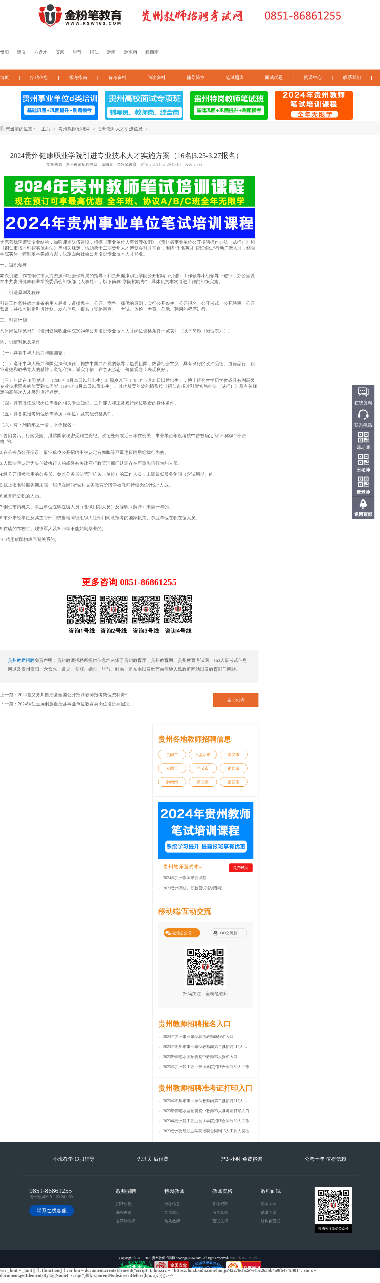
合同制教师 (126, 1221)
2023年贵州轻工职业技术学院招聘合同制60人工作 (206, 1067)
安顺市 (172, 768)
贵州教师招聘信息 (81, 164)
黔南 (111, 52)
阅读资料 (156, 77)
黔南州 (172, 782)
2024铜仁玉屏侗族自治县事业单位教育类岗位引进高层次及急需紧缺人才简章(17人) (100, 704)
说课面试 (268, 1204)
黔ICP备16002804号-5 (245, 1258)
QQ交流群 (229, 933)
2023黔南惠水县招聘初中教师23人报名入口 (200, 1057)
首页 (4, 77)
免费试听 (241, 868)
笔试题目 (172, 1212)
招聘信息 (39, 77)
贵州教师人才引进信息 (120, 128)
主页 (45, 128)
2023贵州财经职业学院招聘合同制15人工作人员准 (206, 1131)
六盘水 (41, 52)
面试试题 (274, 77)
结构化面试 (270, 1221)
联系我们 (352, 77)
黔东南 (130, 52)
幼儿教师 (172, 1221)
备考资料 (117, 77)
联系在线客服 (52, 1210)
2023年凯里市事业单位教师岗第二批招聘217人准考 (207, 1101)
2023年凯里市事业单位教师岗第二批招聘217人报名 (207, 1047)
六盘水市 (203, 755)
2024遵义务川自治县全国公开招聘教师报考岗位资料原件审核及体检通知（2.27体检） (102, 694)
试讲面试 (268, 1212)
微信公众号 (182, 933)
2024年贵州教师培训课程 (184, 878)
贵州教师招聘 (21, 660)
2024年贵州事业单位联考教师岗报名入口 (198, 1037)
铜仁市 (233, 768)
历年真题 (220, 1212)
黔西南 (152, 52)
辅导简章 (196, 77)
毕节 (77, 52)
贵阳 (4, 52)
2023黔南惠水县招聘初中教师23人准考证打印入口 (206, 1111)
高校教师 (124, 1212)
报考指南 (78, 77)
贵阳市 (172, 755)
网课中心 (313, 77)
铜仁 (94, 52)
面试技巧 (220, 1221)
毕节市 (203, 768)
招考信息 (172, 1204)
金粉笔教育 (127, 164)
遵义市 (233, 755)
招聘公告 (124, 1204)
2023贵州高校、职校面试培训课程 (192, 888)
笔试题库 (235, 77)
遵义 (21, 52)
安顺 (60, 52)
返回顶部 (363, 514)
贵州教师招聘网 (74, 128)
